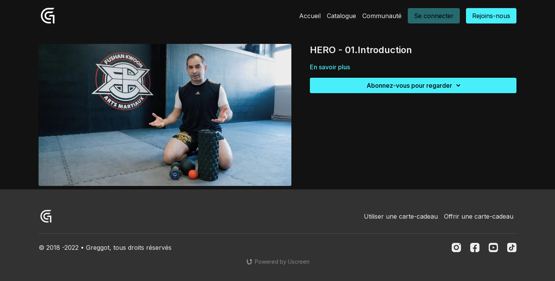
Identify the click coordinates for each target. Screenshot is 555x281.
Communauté (382, 16)
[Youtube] (493, 247)
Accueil (310, 16)
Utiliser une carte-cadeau (401, 216)
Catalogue (341, 16)
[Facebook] (474, 247)
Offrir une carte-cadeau (478, 216)
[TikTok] (511, 247)
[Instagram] (456, 247)
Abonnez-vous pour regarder (415, 85)
